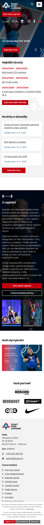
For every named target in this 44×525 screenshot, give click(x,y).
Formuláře (9, 488)
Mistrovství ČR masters (13, 72)
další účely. (26, 509)
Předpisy (8, 484)
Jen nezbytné (22, 522)
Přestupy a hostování (13, 492)
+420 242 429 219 (14, 444)
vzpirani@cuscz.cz (14, 449)
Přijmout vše (11, 522)
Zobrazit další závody (14, 102)
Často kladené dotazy (22, 284)
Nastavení (34, 522)
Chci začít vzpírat (10, 14)
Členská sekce (10, 472)
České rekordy (10, 480)
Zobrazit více (13, 170)
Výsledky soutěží (11, 476)
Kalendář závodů (11, 469)
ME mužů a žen (9, 82)
